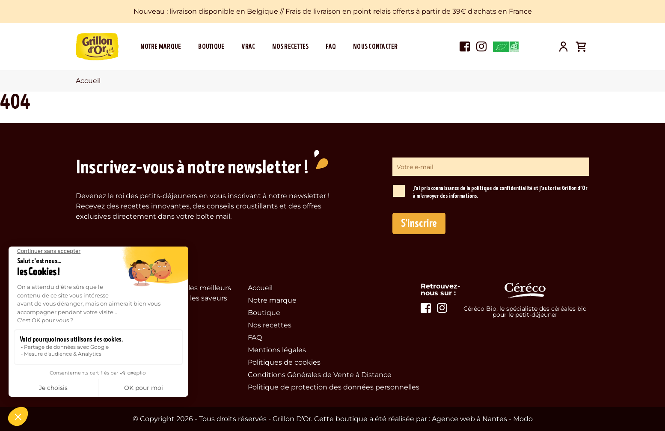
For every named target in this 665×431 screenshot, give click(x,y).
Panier (580, 46)
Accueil (260, 288)
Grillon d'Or (97, 46)
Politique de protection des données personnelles (333, 387)
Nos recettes (290, 46)
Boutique (211, 46)
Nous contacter (375, 46)
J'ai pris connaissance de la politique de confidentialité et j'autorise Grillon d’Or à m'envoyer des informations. (500, 192)
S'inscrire (419, 223)
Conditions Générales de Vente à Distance (320, 375)
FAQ (331, 46)
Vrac (248, 46)
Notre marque (160, 46)
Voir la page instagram (481, 47)
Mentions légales (277, 350)
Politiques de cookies (284, 362)
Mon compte (563, 46)
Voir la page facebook (465, 47)
